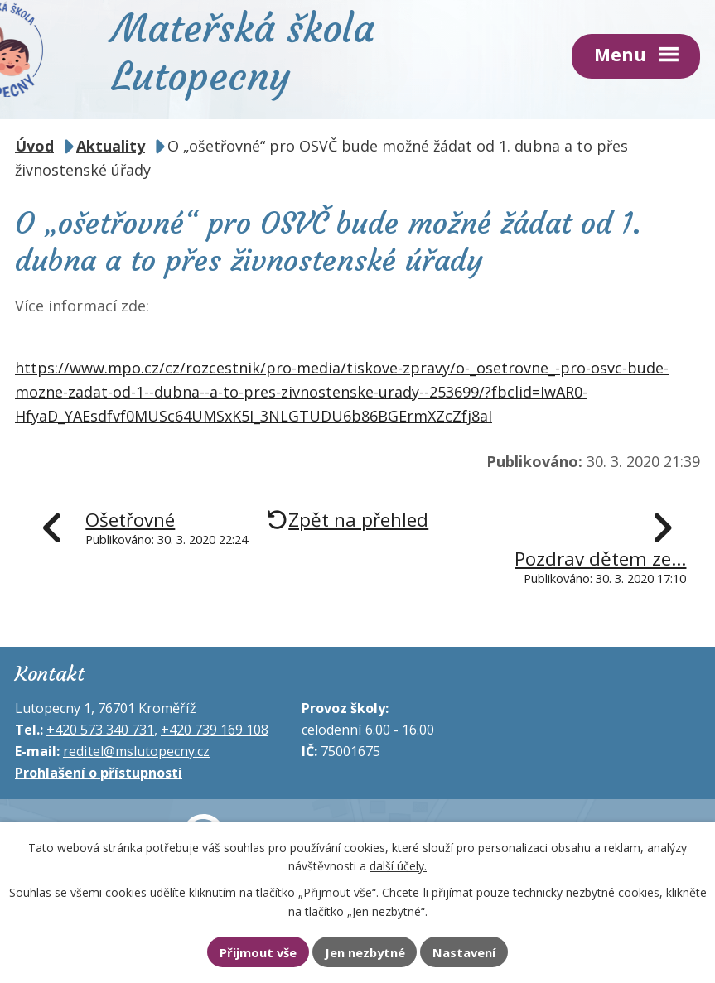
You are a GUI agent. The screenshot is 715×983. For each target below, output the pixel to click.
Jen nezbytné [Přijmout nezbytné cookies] (365, 952)
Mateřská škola (243, 50)
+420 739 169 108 (214, 729)
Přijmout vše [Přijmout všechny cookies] (258, 952)
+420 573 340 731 (100, 729)
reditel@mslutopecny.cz (136, 751)
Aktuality (110, 146)
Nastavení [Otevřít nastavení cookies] (463, 952)
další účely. (398, 866)
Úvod (34, 146)
